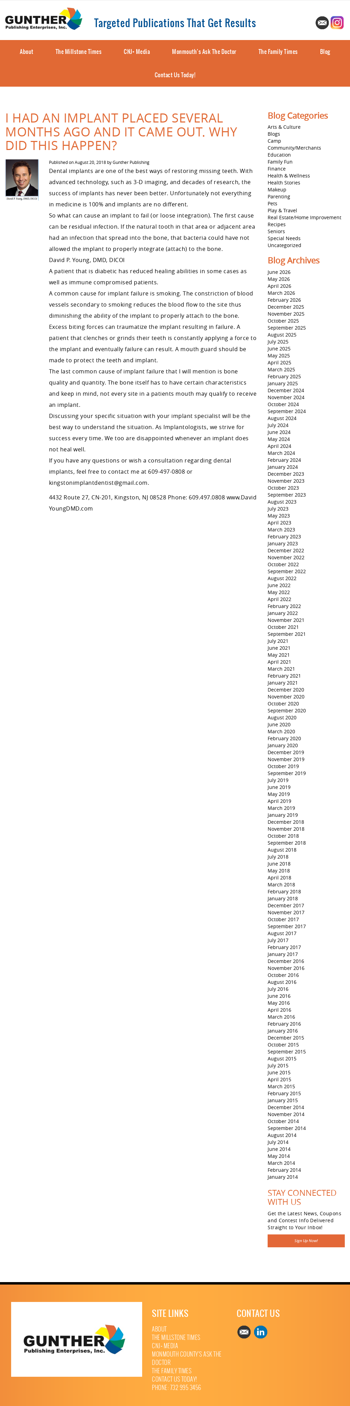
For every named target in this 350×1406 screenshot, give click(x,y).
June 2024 (279, 432)
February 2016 (284, 1023)
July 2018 (278, 856)
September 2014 (287, 1128)
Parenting (279, 196)
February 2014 (284, 1170)
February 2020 (284, 738)
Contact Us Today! (175, 75)
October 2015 (283, 1044)
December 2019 (286, 752)
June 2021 (279, 648)
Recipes (277, 224)
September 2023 (287, 494)
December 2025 (286, 306)
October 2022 (283, 564)
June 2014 (279, 1149)
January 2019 (283, 815)
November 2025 (286, 313)
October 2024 (283, 404)
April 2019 (279, 801)
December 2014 (286, 1107)
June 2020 (279, 724)
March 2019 (281, 808)
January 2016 (283, 1030)
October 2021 (283, 627)
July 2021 (278, 641)
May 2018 (279, 870)
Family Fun (280, 161)
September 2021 (287, 634)
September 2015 (287, 1051)
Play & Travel (282, 210)
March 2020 (281, 731)
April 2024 (279, 446)
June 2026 (279, 272)
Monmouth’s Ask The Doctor (204, 51)
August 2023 (282, 501)
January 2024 (283, 467)
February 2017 (284, 947)
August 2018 (282, 849)
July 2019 (278, 780)
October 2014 (283, 1121)
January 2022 (283, 613)
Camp (274, 140)
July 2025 (278, 341)
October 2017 (283, 919)
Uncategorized (284, 245)
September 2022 (287, 571)
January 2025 (283, 383)
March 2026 (281, 293)
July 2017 (278, 940)
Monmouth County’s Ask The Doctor (187, 1358)
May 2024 (279, 439)
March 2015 (281, 1086)
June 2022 (279, 585)
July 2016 (278, 989)
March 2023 (281, 529)
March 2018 (281, 884)
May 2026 (279, 279)
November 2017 (286, 912)
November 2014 (286, 1114)
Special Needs (284, 238)
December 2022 (286, 550)
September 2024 (287, 411)
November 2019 (286, 759)
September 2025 (287, 327)
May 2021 (279, 654)
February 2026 (284, 300)
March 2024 (281, 453)
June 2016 (279, 996)
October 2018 (283, 835)
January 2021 (283, 682)
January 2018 (283, 898)
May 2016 (279, 1003)
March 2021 (281, 668)
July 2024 (278, 425)
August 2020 (282, 717)
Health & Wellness (289, 175)
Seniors (276, 231)
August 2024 (282, 418)
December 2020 (286, 689)
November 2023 (286, 480)
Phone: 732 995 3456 (176, 1387)
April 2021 (279, 661)
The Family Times (278, 51)
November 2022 (286, 557)
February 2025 (284, 376)
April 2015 (279, 1079)
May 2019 (279, 794)
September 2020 (287, 710)
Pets (272, 203)
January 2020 (283, 745)
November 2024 (286, 397)
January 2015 (283, 1100)
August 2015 (282, 1058)
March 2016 (281, 1016)
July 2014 (278, 1142)
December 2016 (286, 961)
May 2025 (279, 355)
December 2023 (286, 474)
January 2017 (283, 954)
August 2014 (282, 1135)
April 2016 (279, 1009)
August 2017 (282, 933)
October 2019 (283, 766)
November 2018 (286, 829)
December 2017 (286, 905)
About (26, 51)
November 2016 (286, 968)
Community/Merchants (294, 147)
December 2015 (286, 1037)
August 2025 (282, 334)
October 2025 (283, 320)
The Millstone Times (79, 51)
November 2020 (286, 696)
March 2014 (281, 1163)
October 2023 (283, 487)
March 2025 (281, 369)
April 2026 (279, 286)
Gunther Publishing (131, 162)
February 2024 (284, 460)
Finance (277, 168)
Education (279, 154)
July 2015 (278, 1065)
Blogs (274, 134)
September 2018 (287, 842)
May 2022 (279, 592)
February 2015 (284, 1093)
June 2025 (279, 348)
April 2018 (279, 877)
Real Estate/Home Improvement (304, 217)
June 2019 (279, 787)
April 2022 (279, 599)
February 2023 (284, 536)
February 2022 (284, 606)
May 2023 (279, 515)
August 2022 (282, 578)
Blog (325, 51)
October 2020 (283, 703)
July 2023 (278, 508)
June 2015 (279, 1072)
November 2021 (286, 620)
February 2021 (284, 675)
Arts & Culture (284, 127)
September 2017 (287, 926)
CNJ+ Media (137, 51)
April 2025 (279, 362)
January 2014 (283, 1177)
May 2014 (279, 1156)
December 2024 (286, 390)
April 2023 (279, 522)
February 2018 (284, 891)
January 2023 (283, 543)
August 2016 (282, 982)
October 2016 (283, 975)
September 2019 (287, 773)
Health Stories (284, 182)
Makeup (277, 189)
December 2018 (286, 822)
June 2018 (279, 863)
